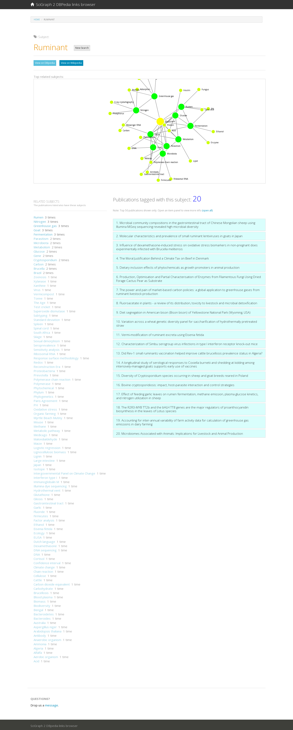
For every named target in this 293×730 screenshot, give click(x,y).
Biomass (40, 600)
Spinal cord (41, 327)
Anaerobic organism (47, 639)
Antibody (40, 634)
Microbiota (41, 242)
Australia (40, 622)
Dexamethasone (45, 545)
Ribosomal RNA (44, 353)
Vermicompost (44, 293)
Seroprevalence (45, 344)
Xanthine (40, 284)
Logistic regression (47, 447)
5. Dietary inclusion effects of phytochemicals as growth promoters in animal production (177, 266)
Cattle (38, 579)
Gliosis (38, 498)
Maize (38, 442)
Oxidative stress (45, 408)
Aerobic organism (46, 656)
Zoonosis (40, 276)
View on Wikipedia (71, 63)
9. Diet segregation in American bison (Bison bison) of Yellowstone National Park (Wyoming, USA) (183, 311)
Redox (38, 361)
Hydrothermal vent (47, 489)
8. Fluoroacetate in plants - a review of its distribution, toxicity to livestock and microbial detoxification (186, 302)
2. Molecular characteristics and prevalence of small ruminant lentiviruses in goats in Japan (179, 235)
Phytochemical (44, 387)
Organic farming (45, 413)
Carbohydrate (43, 588)
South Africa (42, 331)
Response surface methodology (56, 357)
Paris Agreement (45, 400)
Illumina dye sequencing (50, 485)
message (51, 704)
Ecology (39, 532)
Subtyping (40, 314)
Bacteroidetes (44, 613)
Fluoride (39, 511)
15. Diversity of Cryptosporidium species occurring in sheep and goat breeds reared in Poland (182, 375)
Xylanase (40, 280)
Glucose (39, 250)
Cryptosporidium (45, 259)
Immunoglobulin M (46, 481)
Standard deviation (47, 319)
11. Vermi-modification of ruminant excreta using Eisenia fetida (160, 334)
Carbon (39, 263)
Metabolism (42, 246)
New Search (82, 48)
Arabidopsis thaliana (47, 630)
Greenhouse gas (45, 225)
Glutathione (42, 494)
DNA (37, 553)
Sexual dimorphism (47, 340)
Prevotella (41, 374)
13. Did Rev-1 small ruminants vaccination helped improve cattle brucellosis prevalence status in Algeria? (189, 352)
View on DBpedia (45, 63)
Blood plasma (43, 596)
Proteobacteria (44, 370)
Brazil (37, 272)
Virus (37, 289)
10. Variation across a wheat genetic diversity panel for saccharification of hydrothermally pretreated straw (186, 322)
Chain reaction (43, 570)
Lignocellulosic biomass (50, 451)
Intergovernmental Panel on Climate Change (64, 472)
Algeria (38, 647)
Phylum (39, 391)
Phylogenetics (43, 395)
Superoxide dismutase (49, 310)
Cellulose (40, 575)
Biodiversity (42, 605)
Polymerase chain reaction (52, 378)
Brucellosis (41, 592)
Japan (37, 464)
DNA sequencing (45, 549)
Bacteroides (42, 617)
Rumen (38, 216)
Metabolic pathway (47, 430)
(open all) (207, 209)
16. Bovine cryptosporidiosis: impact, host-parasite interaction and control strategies (175, 384)
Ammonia (40, 643)
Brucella (39, 267)
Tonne (38, 297)
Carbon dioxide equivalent (52, 583)
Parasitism (41, 238)
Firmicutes (41, 515)
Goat (37, 229)
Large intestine (44, 459)
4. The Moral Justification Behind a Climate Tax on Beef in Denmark (162, 257)
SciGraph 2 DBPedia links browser (63, 4)
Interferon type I (45, 477)
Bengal (38, 609)
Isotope (39, 468)
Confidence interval (47, 562)
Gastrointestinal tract (48, 502)
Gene (37, 255)
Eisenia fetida (43, 528)
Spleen (38, 323)
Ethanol (39, 523)
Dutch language (44, 541)
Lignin (38, 455)
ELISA (38, 536)
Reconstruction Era (47, 366)
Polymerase (42, 383)
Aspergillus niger (45, 626)
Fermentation (43, 233)
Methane (40, 425)
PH (36, 404)
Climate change (44, 566)
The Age (39, 302)
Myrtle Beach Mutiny (48, 417)
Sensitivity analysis (47, 349)
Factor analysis (44, 519)
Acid (36, 660)
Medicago (40, 434)
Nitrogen (40, 220)
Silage (38, 336)
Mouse (38, 421)
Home (37, 19)
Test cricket (42, 306)
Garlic (37, 506)
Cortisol (39, 558)
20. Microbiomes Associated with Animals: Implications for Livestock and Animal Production (179, 432)
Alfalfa (38, 652)
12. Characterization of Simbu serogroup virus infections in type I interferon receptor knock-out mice (187, 343)
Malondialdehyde (45, 438)
